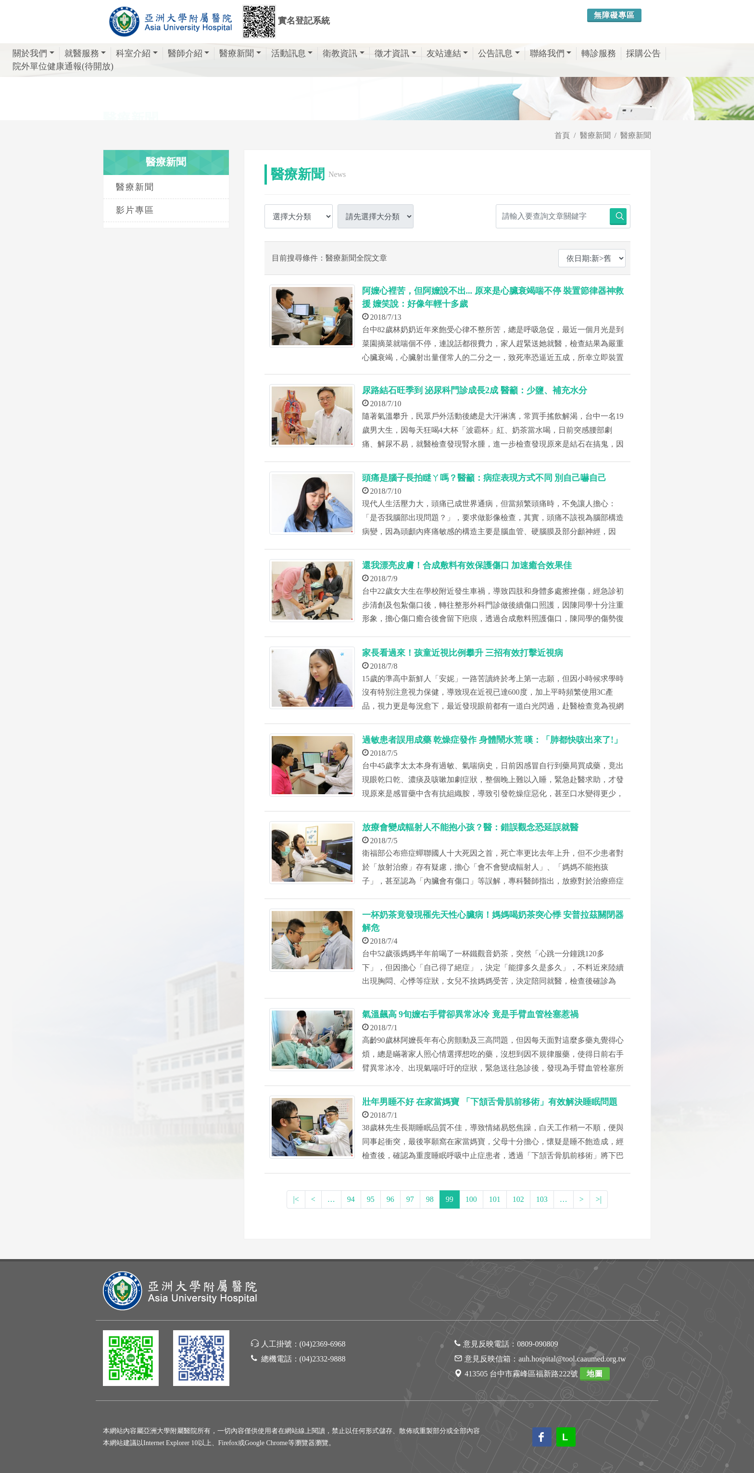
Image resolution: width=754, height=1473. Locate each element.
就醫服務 (85, 53)
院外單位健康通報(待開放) (63, 66)
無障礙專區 (614, 15)
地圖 (595, 1374)
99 (449, 1199)
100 (471, 1199)
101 (495, 1199)
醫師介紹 (189, 53)
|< (296, 1199)
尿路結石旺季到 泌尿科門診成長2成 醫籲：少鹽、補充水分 (474, 390)
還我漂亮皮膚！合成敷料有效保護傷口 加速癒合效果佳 (467, 565)
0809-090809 (537, 1344)
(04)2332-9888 (323, 1359)
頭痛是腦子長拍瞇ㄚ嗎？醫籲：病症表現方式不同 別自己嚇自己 (484, 478)
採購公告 (643, 53)
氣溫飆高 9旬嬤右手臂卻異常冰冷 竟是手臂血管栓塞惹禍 (470, 1014)
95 (371, 1199)
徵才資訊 (395, 53)
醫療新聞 (240, 53)
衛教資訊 (343, 53)
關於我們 (33, 53)
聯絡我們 (551, 53)
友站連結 (447, 53)
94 (351, 1199)
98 (430, 1199)
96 (390, 1199)
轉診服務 (598, 53)
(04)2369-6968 (323, 1344)
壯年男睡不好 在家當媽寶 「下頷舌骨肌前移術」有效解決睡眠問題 (489, 1102)
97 (410, 1199)
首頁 (562, 135)
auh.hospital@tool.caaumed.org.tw (572, 1359)
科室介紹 (137, 53)
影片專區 (135, 210)
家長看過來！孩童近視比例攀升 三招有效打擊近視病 (463, 653)
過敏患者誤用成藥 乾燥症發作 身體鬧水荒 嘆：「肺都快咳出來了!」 (492, 740)
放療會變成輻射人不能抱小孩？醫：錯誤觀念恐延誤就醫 (470, 827)
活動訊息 (292, 53)
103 (542, 1199)
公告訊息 (499, 53)
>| (599, 1199)
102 (518, 1199)
